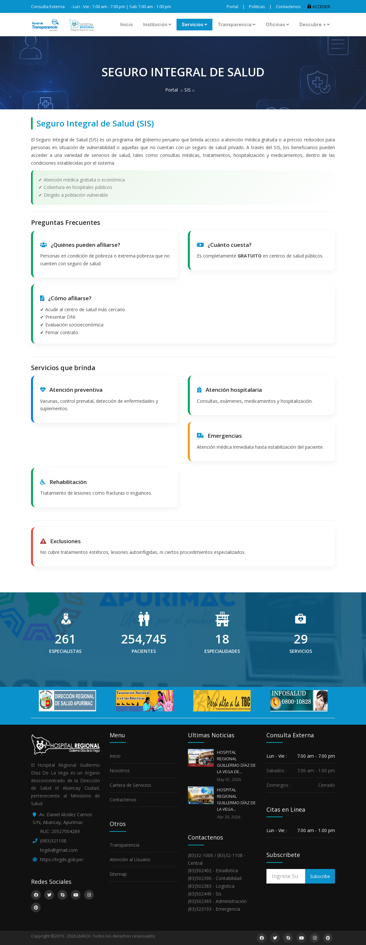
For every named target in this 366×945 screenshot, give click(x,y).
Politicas (257, 6)
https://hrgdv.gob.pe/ (61, 859)
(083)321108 (53, 841)
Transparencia (236, 24)
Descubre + (314, 24)
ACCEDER (318, 6)
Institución (157, 24)
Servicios (194, 24)
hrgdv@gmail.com (59, 850)
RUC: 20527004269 (60, 831)
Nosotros (120, 770)
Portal (232, 6)
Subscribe (320, 876)
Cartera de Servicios (130, 785)
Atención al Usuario (130, 859)
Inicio (126, 24)
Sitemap (118, 874)
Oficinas (277, 24)
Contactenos (288, 6)
